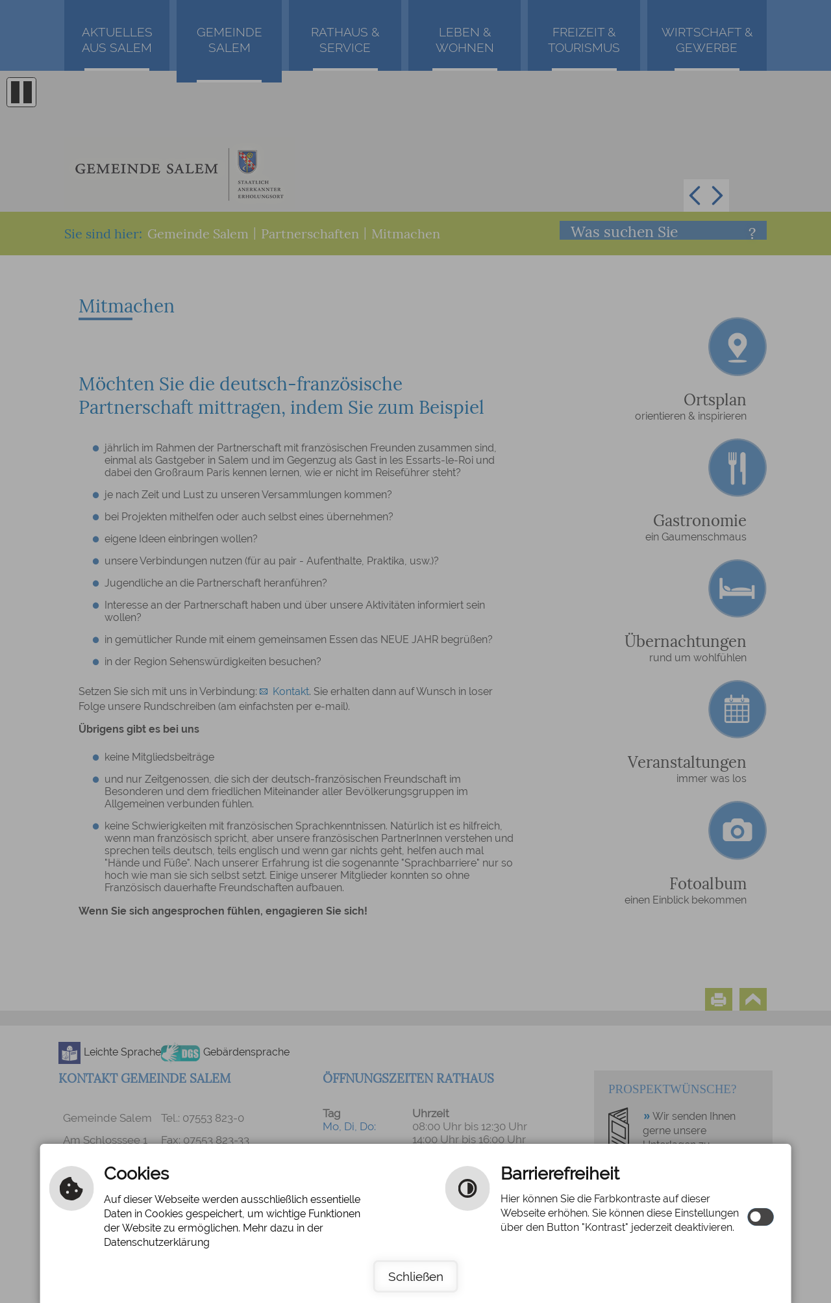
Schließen (415, 1276)
